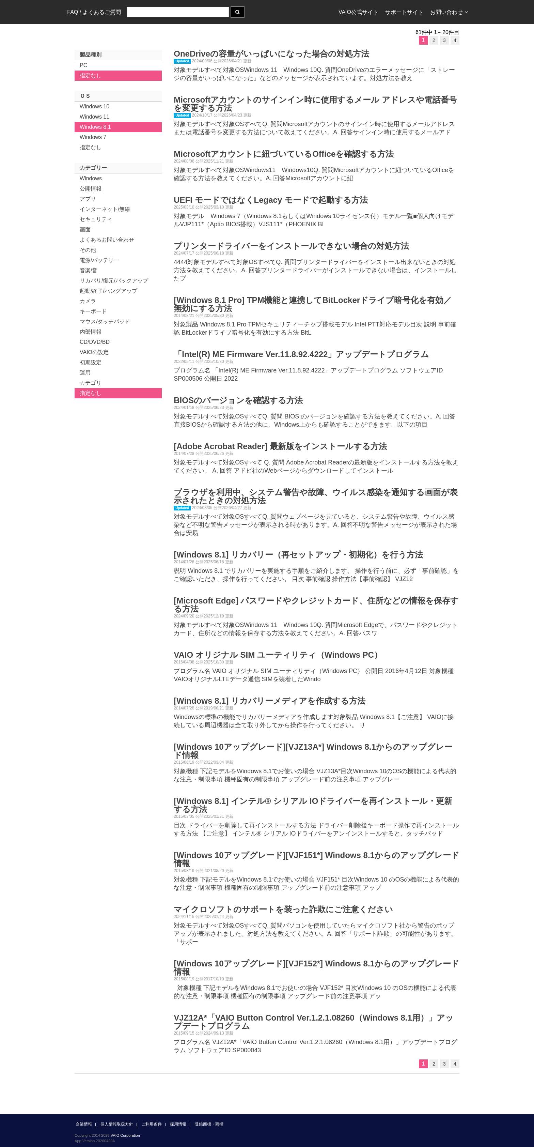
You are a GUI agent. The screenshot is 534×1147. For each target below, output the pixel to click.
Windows (91, 178)
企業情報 (84, 1124)
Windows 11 (94, 117)
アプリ (88, 199)
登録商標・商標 (209, 1124)
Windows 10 (94, 106)
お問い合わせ (449, 12)
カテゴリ (90, 383)
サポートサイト (404, 12)
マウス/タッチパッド (105, 321)
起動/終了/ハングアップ (108, 291)
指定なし (90, 75)
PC (83, 65)
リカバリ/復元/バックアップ (114, 281)
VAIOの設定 (94, 352)
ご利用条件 (151, 1124)
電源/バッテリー (99, 260)
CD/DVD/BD (95, 342)
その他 (88, 250)
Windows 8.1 (95, 127)
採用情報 (178, 1124)
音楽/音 (88, 270)
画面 (85, 229)
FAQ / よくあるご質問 (94, 12)
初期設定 (90, 362)
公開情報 (90, 189)
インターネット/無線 (105, 209)
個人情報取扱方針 (116, 1124)
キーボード (93, 311)
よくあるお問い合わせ (107, 240)
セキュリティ (96, 219)
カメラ (88, 301)
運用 (85, 373)
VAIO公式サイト (358, 12)
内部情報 (90, 332)
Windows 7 (93, 137)
